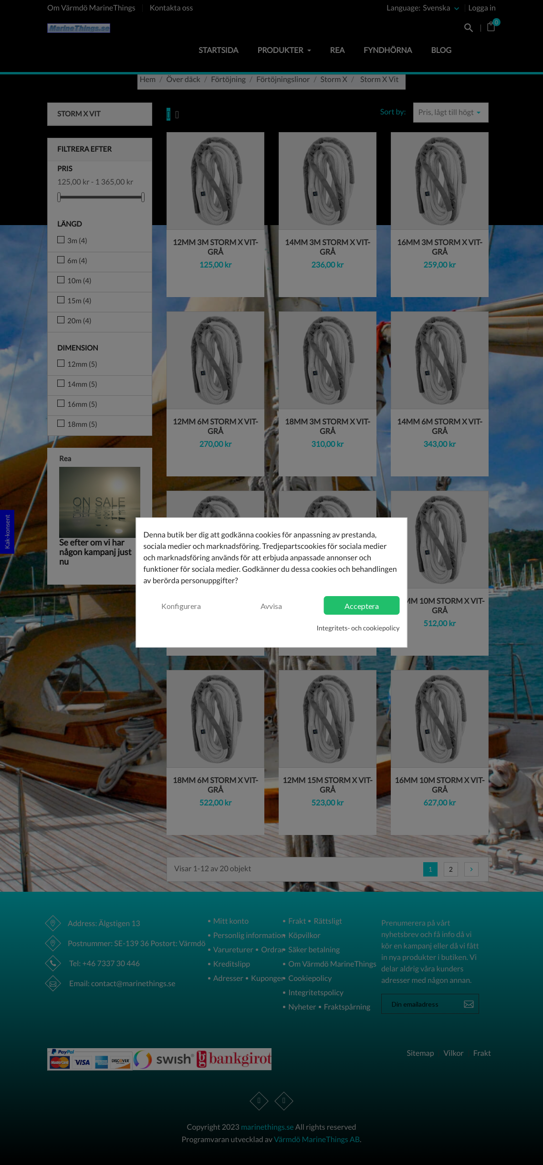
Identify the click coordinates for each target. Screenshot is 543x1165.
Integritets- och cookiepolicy (358, 628)
